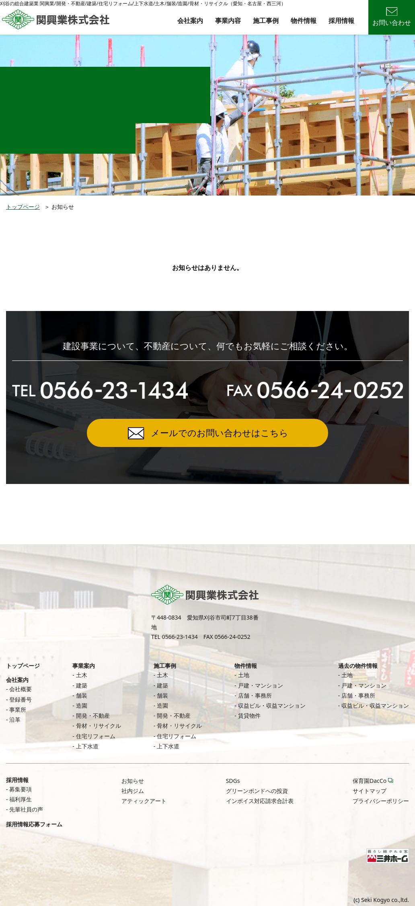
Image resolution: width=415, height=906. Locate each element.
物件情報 (303, 20)
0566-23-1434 (180, 636)
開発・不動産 (93, 715)
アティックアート (143, 801)
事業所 (17, 709)
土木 (81, 675)
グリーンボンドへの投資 (257, 791)
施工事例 (266, 20)
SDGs (233, 781)
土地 (243, 675)
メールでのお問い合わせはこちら (219, 432)
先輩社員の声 (26, 809)
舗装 (81, 695)
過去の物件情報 (358, 665)
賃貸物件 (249, 715)
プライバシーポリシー (381, 801)
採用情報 (341, 20)
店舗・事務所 (255, 695)
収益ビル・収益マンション (272, 705)
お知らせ (132, 781)
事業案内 (83, 665)
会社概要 (20, 689)
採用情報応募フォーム (34, 824)
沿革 (15, 719)
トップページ (23, 206)
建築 (81, 685)
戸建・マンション (260, 685)
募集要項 (20, 789)
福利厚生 (20, 799)
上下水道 (87, 746)
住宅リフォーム (95, 736)
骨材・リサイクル (98, 725)
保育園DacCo (369, 781)
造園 (81, 705)
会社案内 (190, 20)
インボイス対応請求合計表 (260, 801)
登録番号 (20, 699)
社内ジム (132, 791)
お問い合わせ (391, 17)
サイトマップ (369, 791)
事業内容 (228, 20)
